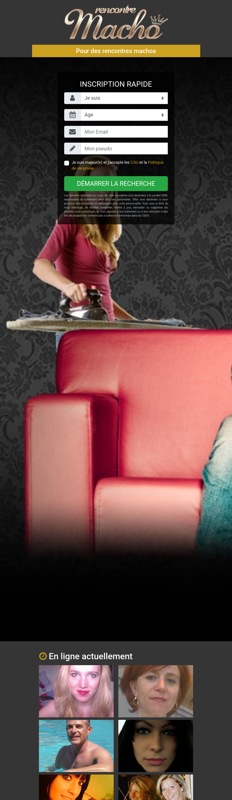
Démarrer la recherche (116, 183)
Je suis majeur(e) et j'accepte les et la (117, 165)
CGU (134, 162)
